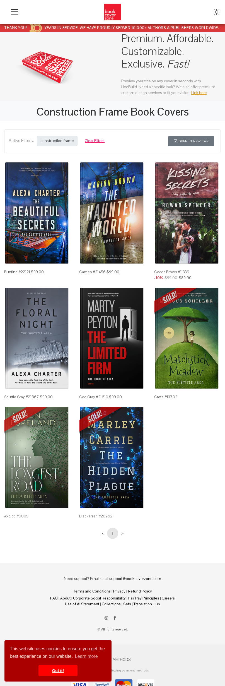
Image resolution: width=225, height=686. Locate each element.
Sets (127, 603)
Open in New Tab (191, 141)
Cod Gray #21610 (93, 396)
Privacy (119, 591)
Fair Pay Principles (143, 598)
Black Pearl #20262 (95, 516)
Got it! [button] (58, 670)
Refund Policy (140, 591)
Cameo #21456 (92, 271)
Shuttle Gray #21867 (21, 396)
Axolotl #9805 (16, 516)
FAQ (54, 598)
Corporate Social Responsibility (99, 598)
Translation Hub (147, 603)
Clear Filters (95, 140)
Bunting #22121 (17, 271)
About (65, 598)
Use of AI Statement (82, 603)
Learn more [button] (86, 656)
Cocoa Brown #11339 (171, 271)
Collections (111, 603)
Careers (168, 598)
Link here (199, 92)
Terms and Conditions (92, 591)
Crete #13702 (165, 396)
